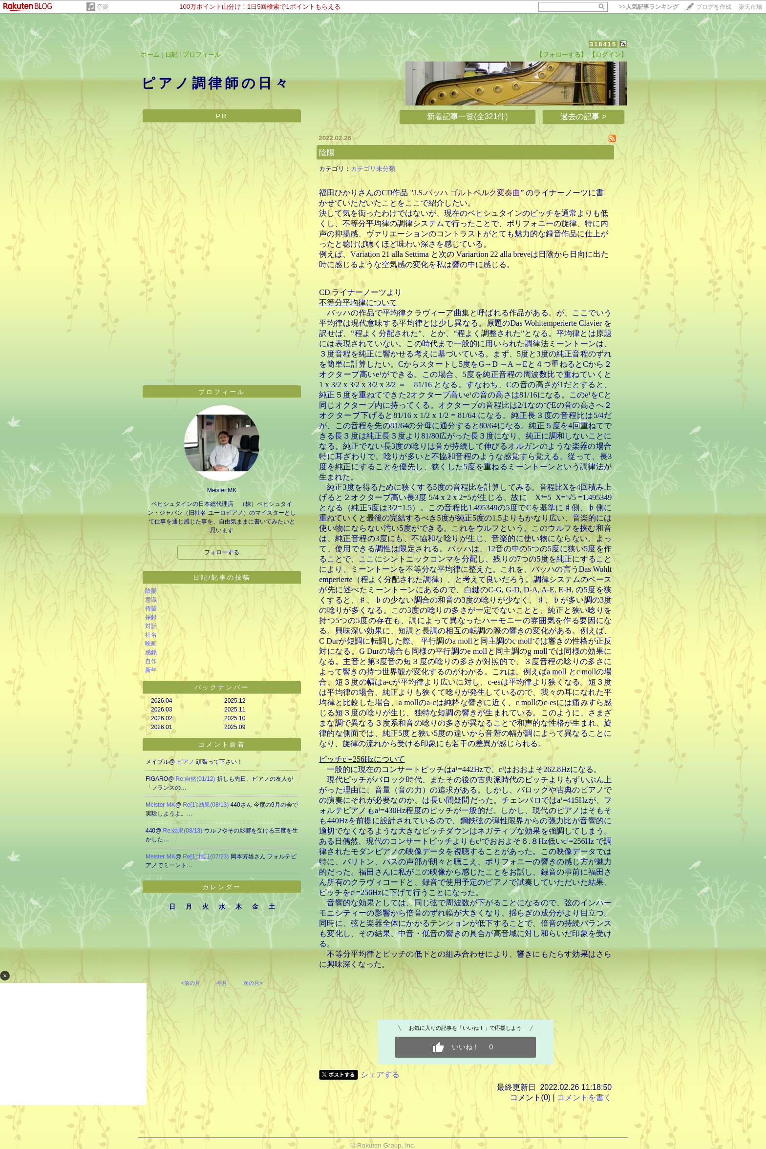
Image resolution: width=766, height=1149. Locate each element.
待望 (151, 608)
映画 (151, 643)
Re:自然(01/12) (196, 778)
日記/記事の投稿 (222, 577)
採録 (151, 617)
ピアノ (186, 761)
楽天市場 (750, 6)
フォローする (221, 552)
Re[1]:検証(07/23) (206, 856)
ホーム (150, 54)
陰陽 (151, 590)
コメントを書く (584, 1097)
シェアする (380, 1074)
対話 (151, 626)
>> (649, 6)
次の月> (252, 983)
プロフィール (202, 54)
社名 (151, 634)
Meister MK (160, 804)
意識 (151, 599)
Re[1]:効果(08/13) (206, 804)
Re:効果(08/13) (183, 830)
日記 (171, 54)
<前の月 (190, 983)
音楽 (102, 6)
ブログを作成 (713, 6)
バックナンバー (221, 687)
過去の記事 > (583, 116)
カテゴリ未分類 (373, 168)
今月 (221, 983)
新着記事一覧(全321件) (467, 116)
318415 (603, 44)
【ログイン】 (608, 54)
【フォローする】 (561, 54)
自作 (151, 661)
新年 (151, 670)
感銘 (151, 652)
